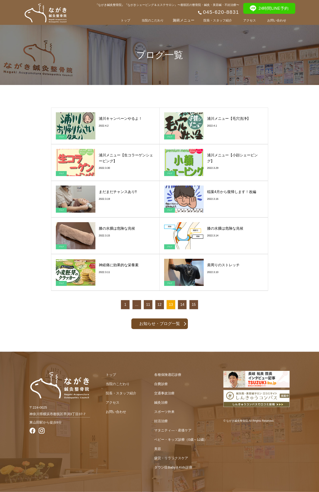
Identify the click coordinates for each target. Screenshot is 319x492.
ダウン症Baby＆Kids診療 (173, 467)
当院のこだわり (153, 20)
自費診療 (161, 384)
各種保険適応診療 (167, 375)
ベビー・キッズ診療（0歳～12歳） (180, 439)
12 (160, 304)
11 (148, 304)
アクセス (249, 20)
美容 (157, 449)
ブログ (61, 137)
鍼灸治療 (161, 402)
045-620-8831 (221, 12)
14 (182, 304)
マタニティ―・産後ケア (172, 430)
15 (194, 304)
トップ (125, 20)
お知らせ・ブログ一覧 (159, 323)
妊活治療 (161, 421)
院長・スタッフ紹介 (217, 20)
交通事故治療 (164, 393)
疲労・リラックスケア (171, 458)
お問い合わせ (276, 20)
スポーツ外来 (164, 412)
